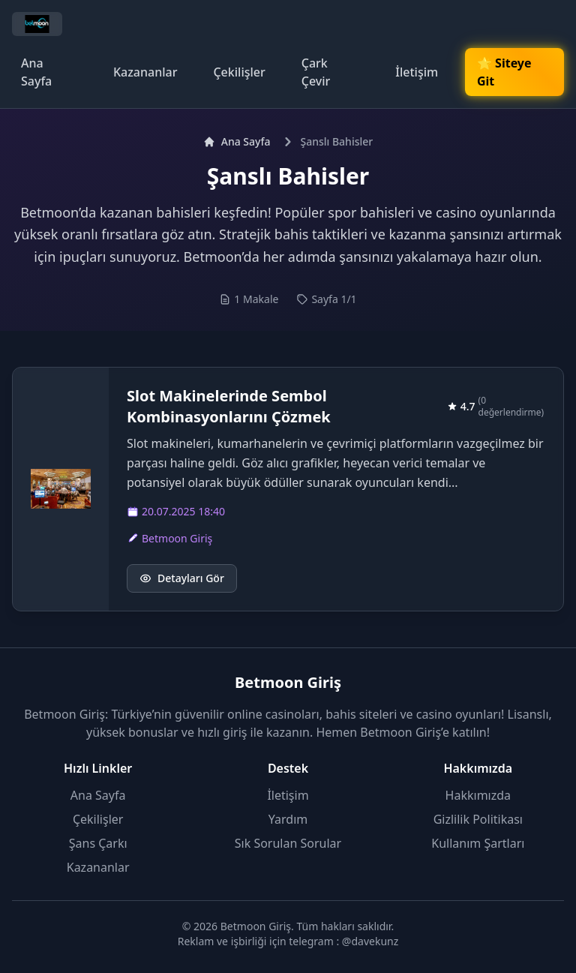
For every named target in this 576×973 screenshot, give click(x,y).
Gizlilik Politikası (478, 819)
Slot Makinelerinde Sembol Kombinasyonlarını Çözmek (229, 406)
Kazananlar (145, 72)
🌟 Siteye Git (504, 72)
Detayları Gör (182, 578)
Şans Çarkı (98, 843)
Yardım (288, 819)
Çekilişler (239, 72)
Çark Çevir (316, 72)
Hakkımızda (478, 795)
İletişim (416, 72)
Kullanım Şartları (477, 843)
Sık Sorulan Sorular (288, 843)
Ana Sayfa (36, 72)
